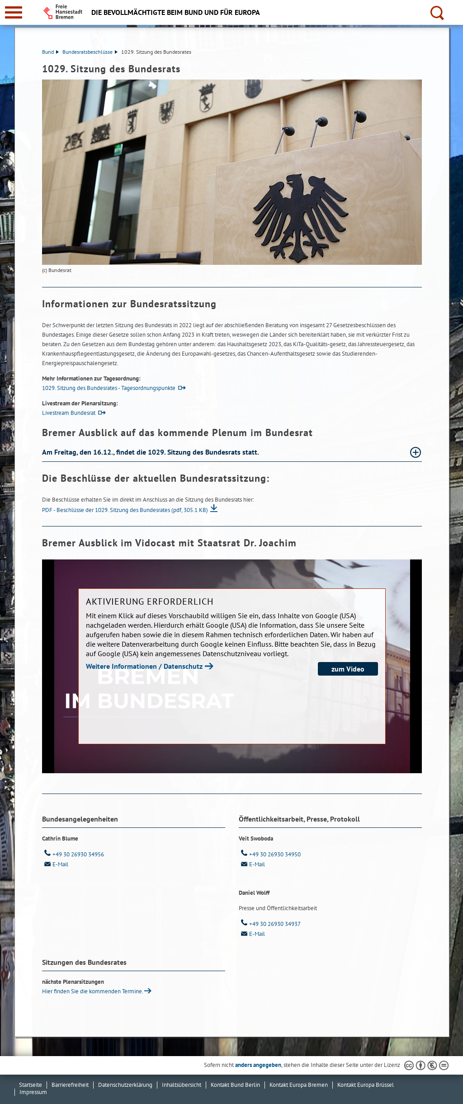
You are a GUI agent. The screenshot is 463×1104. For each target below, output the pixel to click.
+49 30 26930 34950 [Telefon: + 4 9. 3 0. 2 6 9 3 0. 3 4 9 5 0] (270, 854)
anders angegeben (258, 1065)
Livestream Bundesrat (68, 413)
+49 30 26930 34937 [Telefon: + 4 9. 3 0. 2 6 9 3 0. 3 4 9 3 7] (270, 924)
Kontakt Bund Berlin (235, 1085)
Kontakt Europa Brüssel (365, 1085)
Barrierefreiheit (70, 1085)
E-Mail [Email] (55, 864)
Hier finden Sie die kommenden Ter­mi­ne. (92, 991)
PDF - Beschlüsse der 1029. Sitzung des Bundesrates (125, 510)
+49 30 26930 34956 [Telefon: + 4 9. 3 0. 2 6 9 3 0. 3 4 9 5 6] (73, 854)
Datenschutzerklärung (125, 1085)
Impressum (33, 1092)
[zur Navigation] (13, 12)
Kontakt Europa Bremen (298, 1085)
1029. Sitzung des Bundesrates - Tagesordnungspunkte (108, 388)
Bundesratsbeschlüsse (90, 51)
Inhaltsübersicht (181, 1085)
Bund (50, 51)
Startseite (30, 1085)
